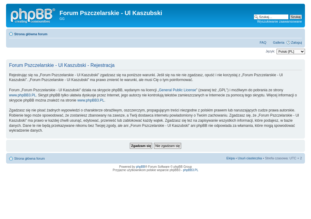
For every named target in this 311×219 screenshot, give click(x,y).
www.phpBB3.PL (22, 95)
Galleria (278, 42)
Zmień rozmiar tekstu (297, 33)
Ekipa (230, 158)
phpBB (140, 166)
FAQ (263, 42)
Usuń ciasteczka (250, 158)
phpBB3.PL (190, 170)
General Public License (177, 90)
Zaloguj (296, 42)
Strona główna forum (30, 34)
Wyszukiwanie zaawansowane (279, 21)
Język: (270, 51)
